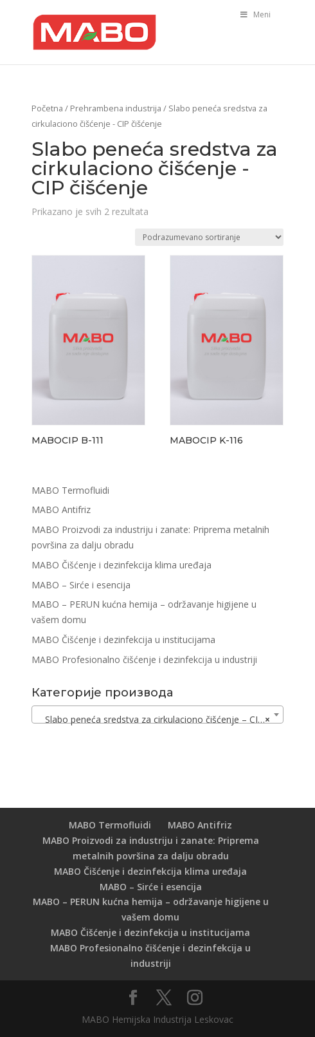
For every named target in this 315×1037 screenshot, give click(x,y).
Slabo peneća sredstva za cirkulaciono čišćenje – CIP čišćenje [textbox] (160, 720)
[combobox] (158, 714)
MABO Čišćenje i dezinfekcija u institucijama (123, 639)
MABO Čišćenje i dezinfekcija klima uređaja (122, 565)
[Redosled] (209, 237)
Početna (47, 108)
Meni (255, 14)
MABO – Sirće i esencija (81, 585)
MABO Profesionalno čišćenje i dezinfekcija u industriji (144, 659)
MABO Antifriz (61, 509)
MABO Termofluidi (70, 490)
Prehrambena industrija (115, 108)
